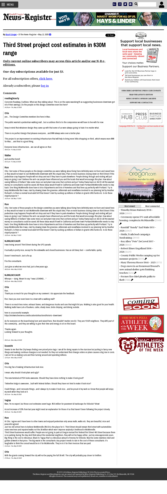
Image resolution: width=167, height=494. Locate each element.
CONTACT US (147, 103)
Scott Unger (11, 34)
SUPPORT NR (135, 103)
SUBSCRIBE (126, 91)
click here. (46, 78)
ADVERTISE (136, 91)
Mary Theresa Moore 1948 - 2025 (138, 262)
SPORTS (135, 99)
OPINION (144, 99)
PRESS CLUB (148, 91)
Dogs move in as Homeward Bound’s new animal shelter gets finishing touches (139, 269)
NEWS (128, 99)
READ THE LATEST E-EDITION (141, 95)
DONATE (157, 91)
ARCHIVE (152, 99)
